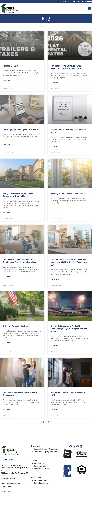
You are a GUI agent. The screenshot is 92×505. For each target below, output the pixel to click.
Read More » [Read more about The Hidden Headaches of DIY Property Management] (7, 409)
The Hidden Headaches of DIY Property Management (20, 394)
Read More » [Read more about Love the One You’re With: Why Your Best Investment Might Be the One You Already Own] (55, 279)
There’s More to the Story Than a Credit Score (68, 131)
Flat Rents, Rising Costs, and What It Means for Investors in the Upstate (67, 67)
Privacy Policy (6, 492)
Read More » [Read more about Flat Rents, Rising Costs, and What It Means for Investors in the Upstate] (55, 83)
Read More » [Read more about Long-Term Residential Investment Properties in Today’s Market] (7, 213)
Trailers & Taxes (10, 65)
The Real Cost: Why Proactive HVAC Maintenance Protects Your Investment (20, 261)
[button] (89, 8)
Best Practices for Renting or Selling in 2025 (68, 394)
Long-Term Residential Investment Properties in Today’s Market (18, 195)
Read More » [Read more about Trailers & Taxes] (7, 80)
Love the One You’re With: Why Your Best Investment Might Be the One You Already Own (69, 262)
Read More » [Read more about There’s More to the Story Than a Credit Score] (55, 146)
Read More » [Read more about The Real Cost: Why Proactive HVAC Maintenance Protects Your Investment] (7, 276)
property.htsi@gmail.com (10, 478)
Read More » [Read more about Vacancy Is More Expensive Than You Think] (55, 208)
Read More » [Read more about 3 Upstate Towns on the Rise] (7, 342)
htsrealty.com (6, 486)
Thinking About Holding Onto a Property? (21, 129)
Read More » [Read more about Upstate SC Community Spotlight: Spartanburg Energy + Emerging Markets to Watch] (55, 346)
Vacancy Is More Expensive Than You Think (70, 193)
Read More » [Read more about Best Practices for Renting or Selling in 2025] (55, 409)
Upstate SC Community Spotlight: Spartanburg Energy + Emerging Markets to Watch (69, 329)
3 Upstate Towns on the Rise (15, 326)
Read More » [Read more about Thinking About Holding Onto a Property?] (7, 144)
